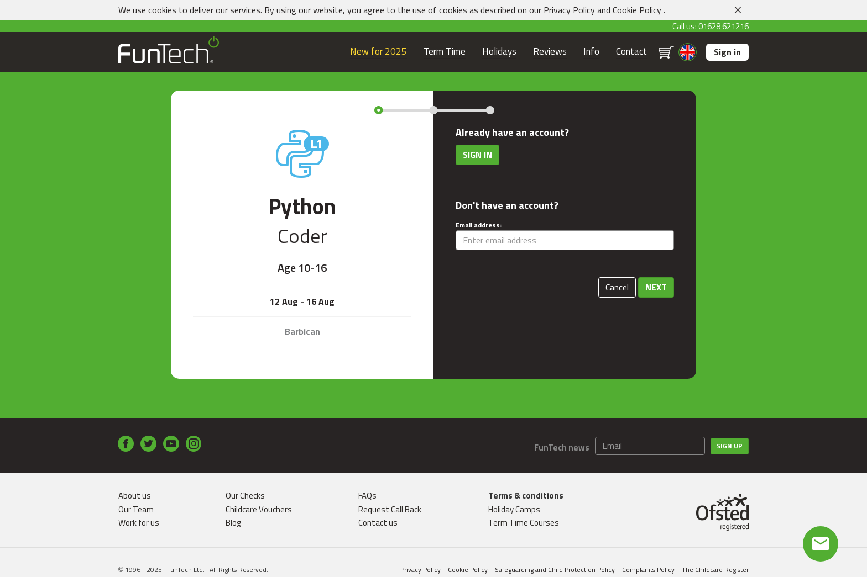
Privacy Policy (569, 10)
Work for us (138, 522)
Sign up (730, 446)
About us (134, 495)
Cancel (617, 287)
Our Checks (245, 495)
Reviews (550, 52)
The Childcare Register (715, 569)
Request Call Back (389, 509)
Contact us (378, 522)
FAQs (367, 495)
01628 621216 (723, 26)
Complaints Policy (648, 569)
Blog (233, 522)
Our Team (136, 509)
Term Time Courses (523, 522)
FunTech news (561, 447)
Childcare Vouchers (259, 509)
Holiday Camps (514, 509)
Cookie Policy (637, 10)
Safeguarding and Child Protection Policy (555, 569)
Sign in (727, 52)
